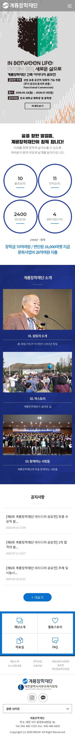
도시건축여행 (14, 665)
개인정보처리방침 (60, 669)
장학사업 (37, 661)
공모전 (60, 665)
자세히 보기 (37, 105)
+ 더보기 (37, 601)
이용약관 (37, 665)
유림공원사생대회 (60, 661)
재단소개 (14, 661)
